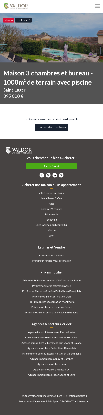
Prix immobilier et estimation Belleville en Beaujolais (51, 291)
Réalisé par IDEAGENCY (60, 401)
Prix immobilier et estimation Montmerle (51, 301)
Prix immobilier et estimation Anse (51, 285)
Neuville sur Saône (51, 198)
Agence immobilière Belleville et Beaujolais (51, 348)
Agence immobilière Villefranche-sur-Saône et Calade (51, 342)
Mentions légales (75, 395)
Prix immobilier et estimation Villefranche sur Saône (52, 280)
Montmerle (51, 214)
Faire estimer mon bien (51, 255)
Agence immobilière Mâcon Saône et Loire (51, 374)
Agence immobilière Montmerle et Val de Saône (51, 337)
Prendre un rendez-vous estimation (51, 260)
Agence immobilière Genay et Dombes (51, 358)
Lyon (51, 235)
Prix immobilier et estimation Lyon (51, 296)
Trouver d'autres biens (51, 127)
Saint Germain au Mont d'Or (51, 224)
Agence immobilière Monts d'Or (51, 369)
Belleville (51, 219)
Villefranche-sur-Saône (51, 192)
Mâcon (52, 230)
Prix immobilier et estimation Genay (51, 306)
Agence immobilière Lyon (51, 364)
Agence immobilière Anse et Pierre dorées (51, 332)
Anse (51, 203)
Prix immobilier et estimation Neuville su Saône (51, 312)
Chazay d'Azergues (51, 208)
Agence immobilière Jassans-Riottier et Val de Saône (51, 353)
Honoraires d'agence (30, 401)
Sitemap (81, 401)
